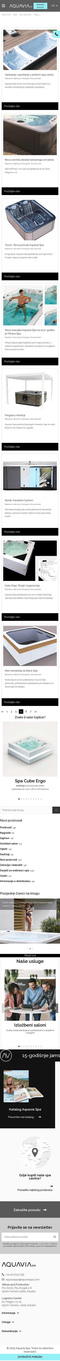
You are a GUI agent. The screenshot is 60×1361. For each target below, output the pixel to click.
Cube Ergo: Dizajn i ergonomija (22, 585)
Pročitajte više (12, 106)
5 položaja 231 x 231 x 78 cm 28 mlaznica (30, 789)
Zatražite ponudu (40, 6)
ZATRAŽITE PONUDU (30, 1356)
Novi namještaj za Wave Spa (21, 670)
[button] (19, 799)
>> (35, 711)
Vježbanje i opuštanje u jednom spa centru (29, 74)
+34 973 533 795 (15, 1274)
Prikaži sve (30, 955)
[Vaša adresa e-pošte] (26, 1237)
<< (2, 711)
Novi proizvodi (36, 78)
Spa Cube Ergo (30, 780)
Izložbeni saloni (30, 1025)
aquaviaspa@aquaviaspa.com (22, 1279)
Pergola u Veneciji (15, 415)
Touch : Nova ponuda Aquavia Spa (24, 245)
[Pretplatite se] (54, 1237)
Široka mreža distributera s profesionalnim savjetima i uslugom (30, 1031)
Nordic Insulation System (19, 500)
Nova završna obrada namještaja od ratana (29, 159)
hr (54, 5)
